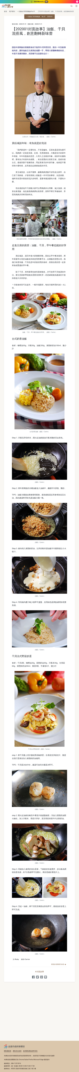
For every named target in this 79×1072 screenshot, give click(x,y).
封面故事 (40, 972)
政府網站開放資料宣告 (30, 1051)
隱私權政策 (7, 1051)
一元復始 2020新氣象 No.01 (26, 11)
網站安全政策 (17, 1051)
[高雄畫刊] (7, 6)
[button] (71, 6)
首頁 (5, 11)
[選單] (76, 6)
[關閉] (77, 1)
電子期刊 (12, 11)
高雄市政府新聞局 (14, 1046)
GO (46, 1)
